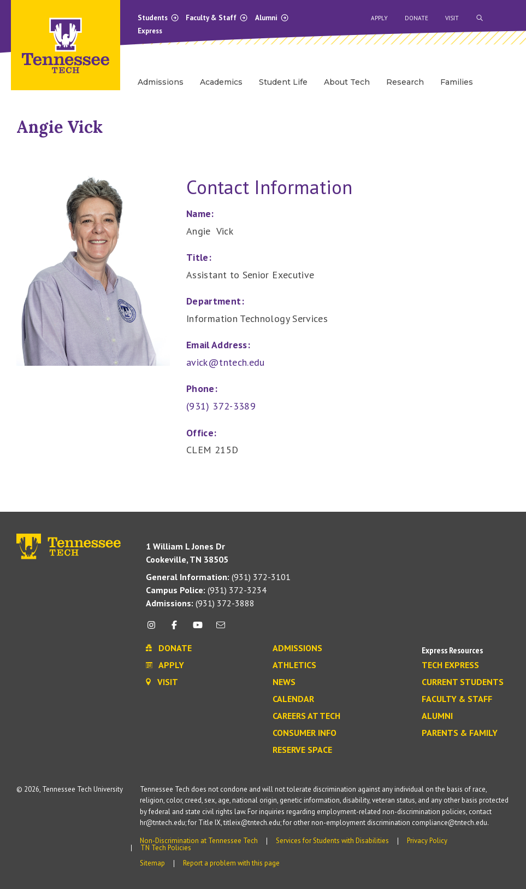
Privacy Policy (427, 840)
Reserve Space (302, 750)
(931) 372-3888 (200, 603)
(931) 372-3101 (218, 576)
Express (150, 31)
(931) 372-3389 (221, 406)
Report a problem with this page (231, 863)
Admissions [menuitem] (161, 82)
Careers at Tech (306, 716)
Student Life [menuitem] (283, 82)
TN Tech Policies (165, 847)
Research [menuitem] (405, 82)
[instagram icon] (154, 629)
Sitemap (152, 863)
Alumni (272, 17)
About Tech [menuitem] (347, 82)
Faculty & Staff (217, 17)
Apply (379, 18)
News (284, 682)
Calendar (293, 699)
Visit (452, 18)
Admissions (297, 648)
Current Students (463, 682)
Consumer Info (304, 733)
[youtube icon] (197, 629)
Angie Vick (59, 126)
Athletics (294, 665)
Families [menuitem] (456, 82)
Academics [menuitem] (221, 82)
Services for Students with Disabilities (332, 840)
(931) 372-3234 (206, 589)
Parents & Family (460, 733)
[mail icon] (220, 629)
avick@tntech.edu (225, 362)
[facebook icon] (174, 629)
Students (158, 17)
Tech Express (450, 665)
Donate (416, 18)
